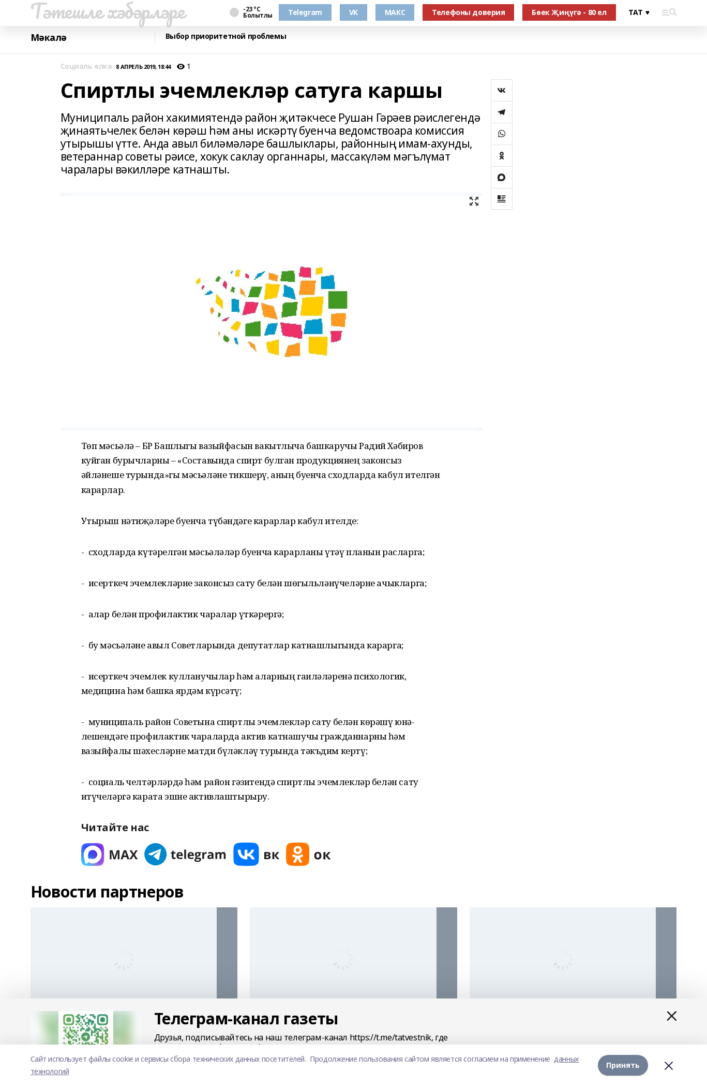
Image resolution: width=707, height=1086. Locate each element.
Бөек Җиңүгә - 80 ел (569, 12)
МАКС (395, 12)
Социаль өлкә (86, 66)
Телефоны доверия (468, 12)
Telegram (305, 12)
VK (353, 12)
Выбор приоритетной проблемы (226, 36)
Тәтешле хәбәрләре (108, 11)
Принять (623, 1065)
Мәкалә (49, 37)
